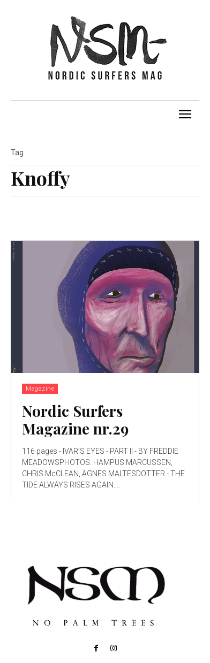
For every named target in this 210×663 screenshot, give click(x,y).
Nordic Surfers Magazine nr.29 (75, 420)
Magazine (40, 388)
